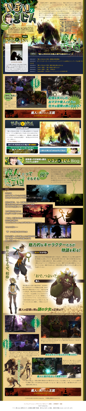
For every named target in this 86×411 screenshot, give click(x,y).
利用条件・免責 (58, 404)
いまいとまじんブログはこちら (43, 161)
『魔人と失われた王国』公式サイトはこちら (43, 114)
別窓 (50, 404)
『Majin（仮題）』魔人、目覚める (46, 69)
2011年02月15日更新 (16, 62)
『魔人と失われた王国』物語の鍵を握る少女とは (50, 65)
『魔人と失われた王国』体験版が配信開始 (48, 59)
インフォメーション (29, 404)
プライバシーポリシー (42, 404)
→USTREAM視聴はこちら (13, 141)
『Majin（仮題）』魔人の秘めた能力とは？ (48, 67)
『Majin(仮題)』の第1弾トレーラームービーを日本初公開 (52, 71)
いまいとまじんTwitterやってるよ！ (60, 151)
